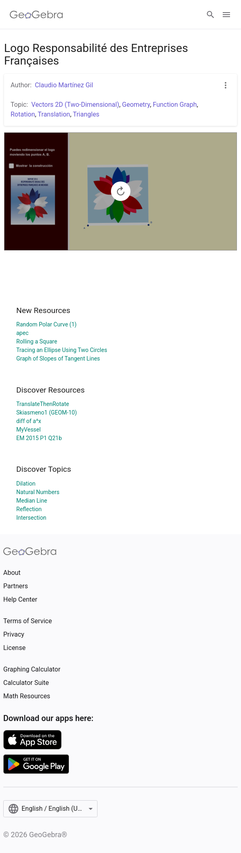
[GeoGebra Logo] (36, 15)
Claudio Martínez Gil (64, 85)
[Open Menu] (226, 14)
